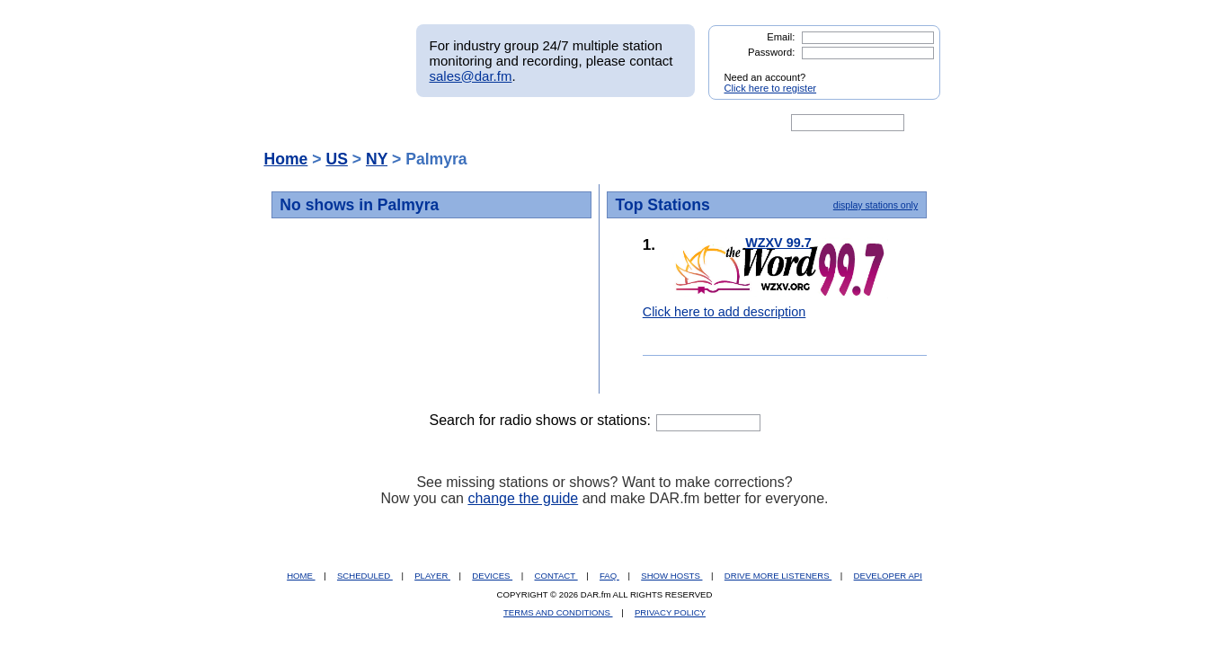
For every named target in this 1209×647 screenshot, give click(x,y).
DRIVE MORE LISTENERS (778, 576)
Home (286, 159)
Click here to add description (724, 312)
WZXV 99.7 (778, 242)
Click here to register (771, 88)
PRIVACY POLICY (670, 612)
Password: (771, 52)
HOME (301, 576)
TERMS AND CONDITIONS (558, 612)
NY (376, 159)
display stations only (875, 204)
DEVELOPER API (888, 576)
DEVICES (492, 576)
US (336, 159)
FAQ (609, 576)
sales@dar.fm (471, 76)
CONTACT (556, 576)
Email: (781, 36)
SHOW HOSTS (671, 576)
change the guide (522, 498)
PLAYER (432, 576)
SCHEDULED (365, 576)
